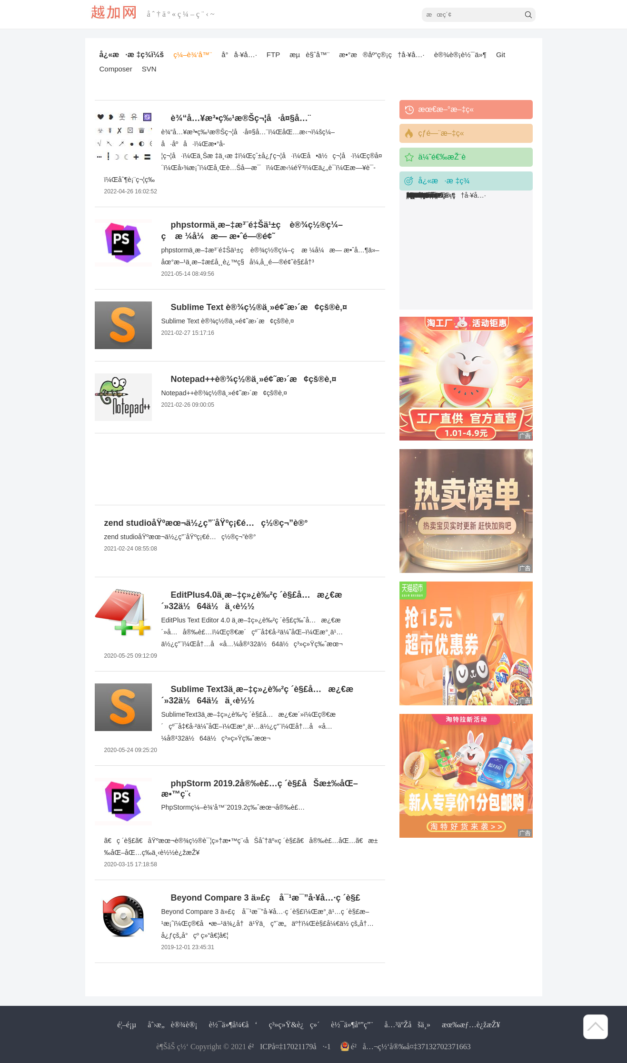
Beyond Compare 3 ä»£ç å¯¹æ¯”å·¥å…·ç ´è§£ (265, 898)
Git (500, 54)
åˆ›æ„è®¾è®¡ (172, 1025)
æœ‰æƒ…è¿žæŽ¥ (471, 1025)
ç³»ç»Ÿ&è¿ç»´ (294, 1025)
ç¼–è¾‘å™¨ (192, 54)
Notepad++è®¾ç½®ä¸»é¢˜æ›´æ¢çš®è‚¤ (254, 379)
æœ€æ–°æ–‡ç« (447, 109)
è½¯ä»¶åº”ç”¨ (352, 1025)
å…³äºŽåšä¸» (407, 1025)
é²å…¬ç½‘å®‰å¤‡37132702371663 (411, 1047)
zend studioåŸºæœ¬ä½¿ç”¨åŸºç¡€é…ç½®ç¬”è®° (206, 523)
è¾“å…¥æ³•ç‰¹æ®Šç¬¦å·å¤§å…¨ (241, 118)
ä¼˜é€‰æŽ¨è (448, 157)
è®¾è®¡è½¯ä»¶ (460, 54)
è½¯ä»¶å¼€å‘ (233, 1025)
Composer (116, 69)
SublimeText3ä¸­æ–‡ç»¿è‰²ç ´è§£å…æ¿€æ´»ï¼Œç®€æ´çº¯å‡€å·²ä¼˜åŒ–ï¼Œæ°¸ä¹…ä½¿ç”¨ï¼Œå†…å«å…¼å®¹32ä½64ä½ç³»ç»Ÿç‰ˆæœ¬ (248, 726)
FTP (273, 54)
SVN (149, 69)
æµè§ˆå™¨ (309, 54)
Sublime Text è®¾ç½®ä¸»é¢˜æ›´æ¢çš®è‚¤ (259, 307)
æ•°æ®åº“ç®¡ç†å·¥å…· (382, 54)
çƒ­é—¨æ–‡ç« (442, 133)
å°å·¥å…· (239, 54)
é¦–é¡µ (126, 1025)
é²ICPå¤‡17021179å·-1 (289, 1047)
